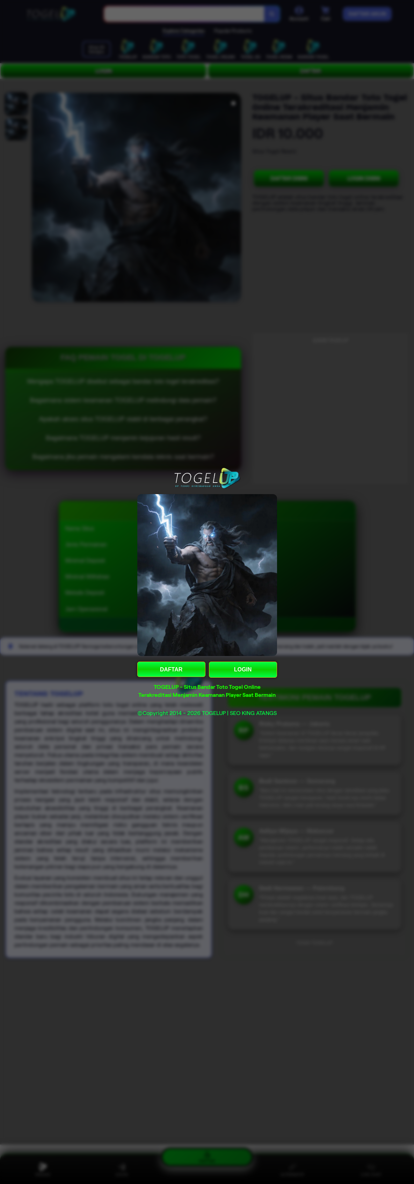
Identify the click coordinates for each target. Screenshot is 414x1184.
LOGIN (243, 669)
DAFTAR (171, 669)
